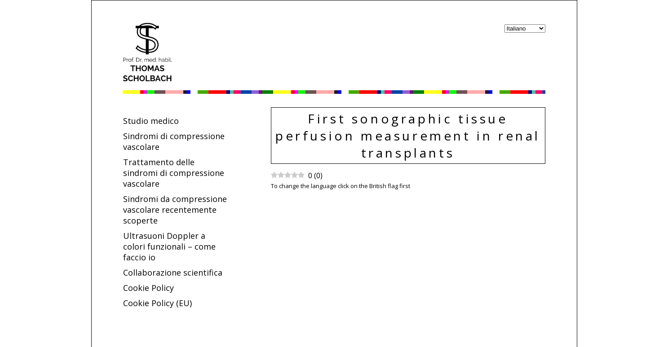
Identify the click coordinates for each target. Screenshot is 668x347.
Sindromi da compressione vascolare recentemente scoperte (175, 209)
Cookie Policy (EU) (157, 303)
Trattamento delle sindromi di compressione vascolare (173, 173)
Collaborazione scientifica (172, 272)
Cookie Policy (148, 287)
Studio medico (151, 120)
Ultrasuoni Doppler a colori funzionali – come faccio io (169, 246)
